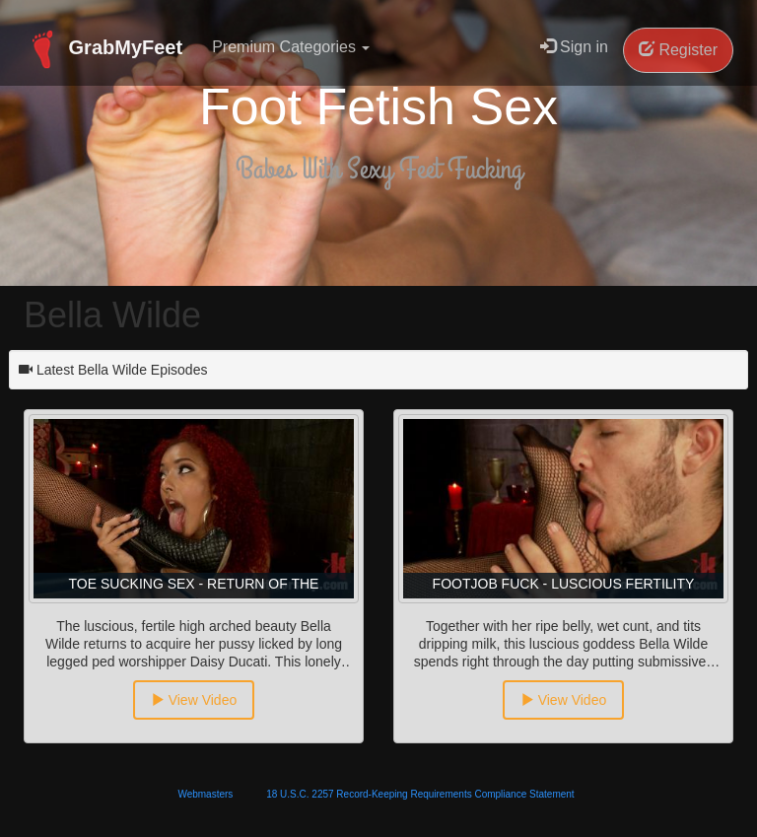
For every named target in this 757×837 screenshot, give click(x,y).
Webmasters (205, 794)
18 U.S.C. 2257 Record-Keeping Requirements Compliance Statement (420, 794)
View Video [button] (194, 700)
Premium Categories (291, 46)
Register (678, 49)
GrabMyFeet (103, 49)
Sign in (574, 46)
